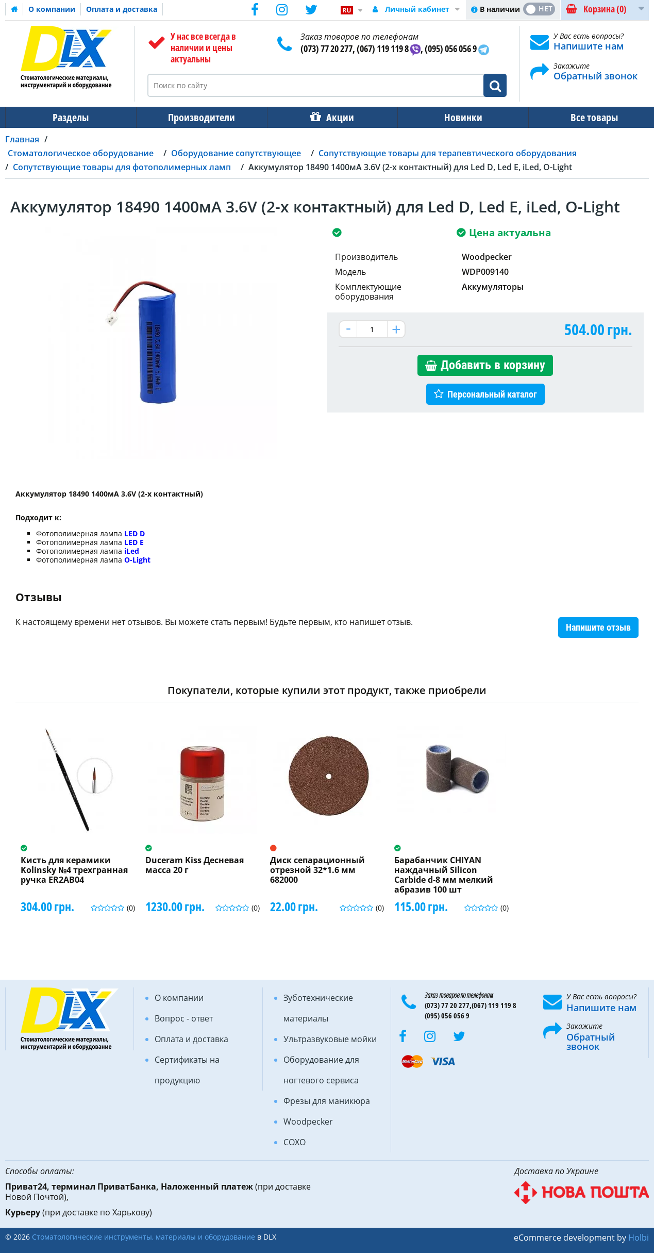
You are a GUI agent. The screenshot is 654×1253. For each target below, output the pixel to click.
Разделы (70, 117)
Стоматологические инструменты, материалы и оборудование (143, 1237)
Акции (335, 117)
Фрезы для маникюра (326, 1101)
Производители (198, 117)
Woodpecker (308, 1121)
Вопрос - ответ (184, 1018)
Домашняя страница (14, 9)
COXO (294, 1142)
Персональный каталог (492, 394)
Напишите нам (589, 46)
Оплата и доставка (121, 9)
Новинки (456, 117)
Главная (22, 139)
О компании (51, 9)
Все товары (585, 117)
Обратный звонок (596, 75)
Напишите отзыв (598, 627)
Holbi (638, 1237)
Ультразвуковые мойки (330, 1039)
